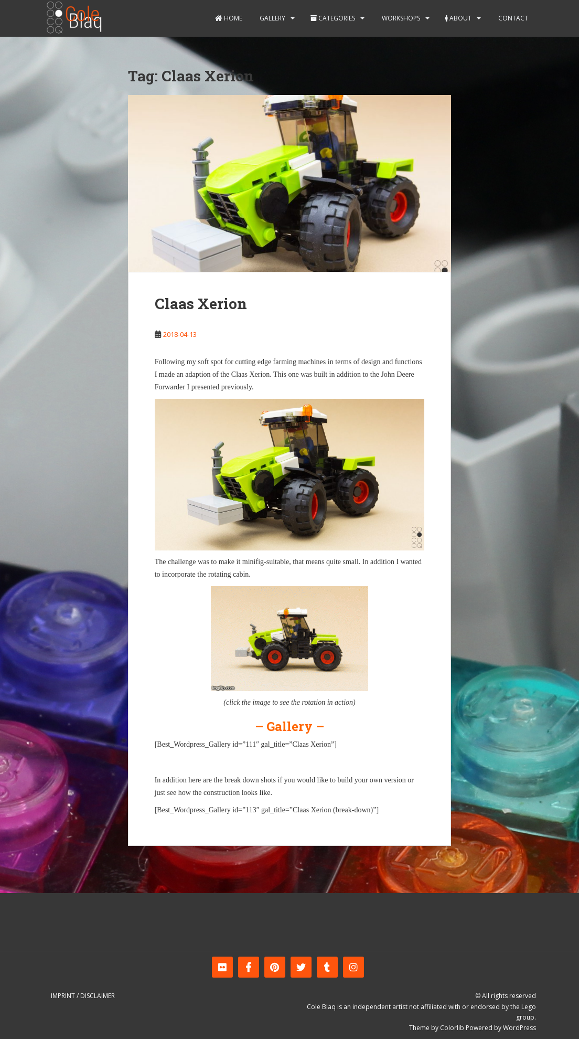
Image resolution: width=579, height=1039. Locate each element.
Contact (512, 18)
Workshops (400, 18)
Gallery (271, 18)
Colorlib (452, 1027)
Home (228, 18)
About (458, 18)
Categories (332, 18)
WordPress (519, 1027)
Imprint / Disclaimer (83, 995)
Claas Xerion (201, 303)
